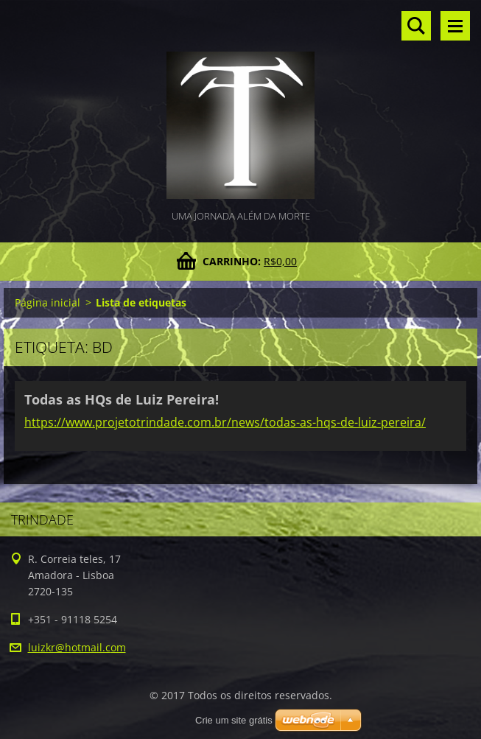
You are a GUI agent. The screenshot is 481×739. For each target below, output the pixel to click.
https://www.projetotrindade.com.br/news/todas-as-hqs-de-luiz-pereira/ (225, 422)
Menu (455, 26)
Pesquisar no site (416, 26)
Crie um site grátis (234, 720)
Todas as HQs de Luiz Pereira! (121, 399)
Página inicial (47, 302)
